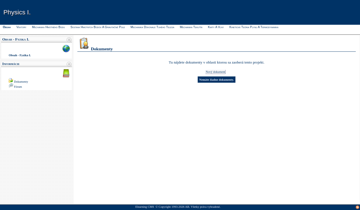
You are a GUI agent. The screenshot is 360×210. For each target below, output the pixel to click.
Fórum (18, 86)
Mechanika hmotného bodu (48, 27)
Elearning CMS (144, 206)
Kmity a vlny (216, 27)
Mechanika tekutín (191, 27)
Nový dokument (215, 71)
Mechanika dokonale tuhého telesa (152, 27)
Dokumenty (21, 81)
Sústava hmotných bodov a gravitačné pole (97, 27)
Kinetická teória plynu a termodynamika (254, 27)
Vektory (21, 27)
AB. (187, 206)
